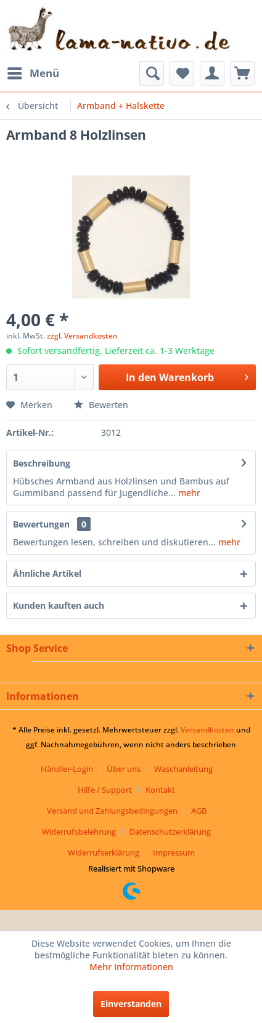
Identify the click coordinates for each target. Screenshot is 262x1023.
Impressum (174, 852)
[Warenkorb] (242, 73)
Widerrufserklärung (103, 852)
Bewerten (101, 405)
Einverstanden (131, 1003)
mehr (188, 493)
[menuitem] (32, 73)
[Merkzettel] (182, 73)
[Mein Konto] (212, 73)
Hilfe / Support (105, 789)
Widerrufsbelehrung (79, 831)
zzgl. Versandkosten (82, 336)
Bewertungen (41, 524)
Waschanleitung (183, 768)
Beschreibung (41, 463)
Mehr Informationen (131, 967)
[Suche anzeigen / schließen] (151, 73)
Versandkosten (207, 729)
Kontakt (160, 789)
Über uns (124, 768)
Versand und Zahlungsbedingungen (112, 810)
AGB (199, 810)
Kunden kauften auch (58, 605)
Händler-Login (67, 768)
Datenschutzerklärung (170, 831)
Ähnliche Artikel (47, 573)
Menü (33, 71)
